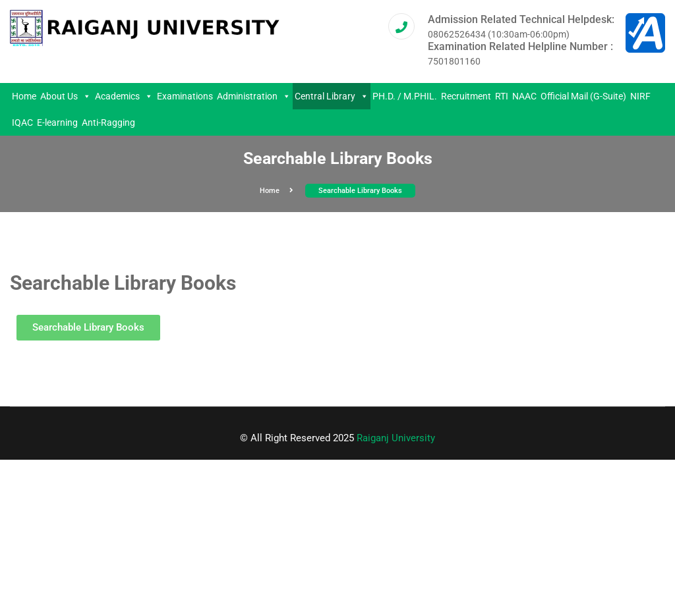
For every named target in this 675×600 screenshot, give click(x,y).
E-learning (57, 122)
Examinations (185, 96)
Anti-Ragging (108, 122)
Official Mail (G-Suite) (583, 96)
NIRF (640, 96)
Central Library (331, 96)
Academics (124, 96)
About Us (65, 96)
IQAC (22, 122)
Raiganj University (396, 438)
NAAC (524, 96)
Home (24, 96)
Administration (254, 96)
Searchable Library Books (360, 190)
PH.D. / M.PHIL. (404, 96)
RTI (501, 96)
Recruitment (466, 96)
